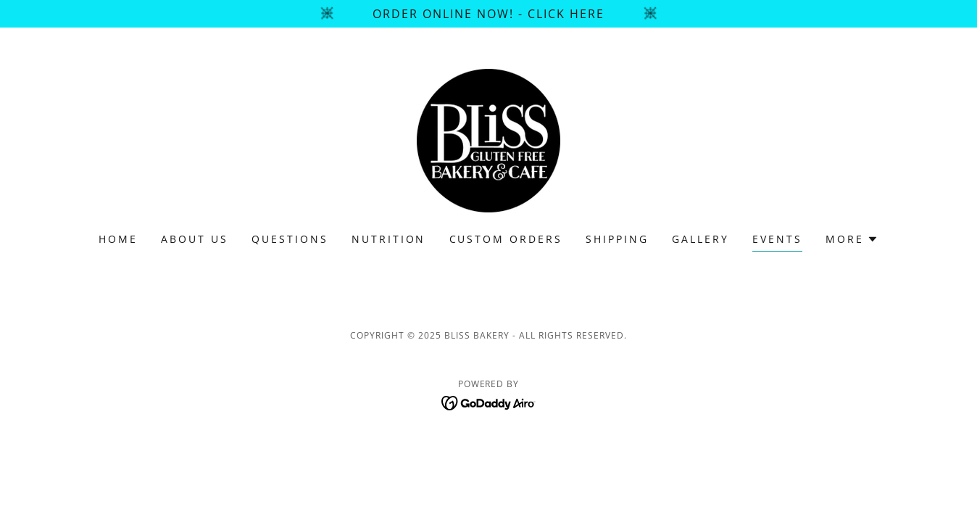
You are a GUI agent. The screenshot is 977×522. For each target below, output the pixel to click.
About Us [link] (194, 239)
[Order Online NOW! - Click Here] (488, 14)
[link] (488, 139)
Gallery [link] (700, 239)
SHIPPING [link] (617, 239)
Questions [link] (289, 239)
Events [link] (777, 239)
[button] (852, 239)
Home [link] (118, 239)
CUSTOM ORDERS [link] (506, 239)
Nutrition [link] (389, 239)
